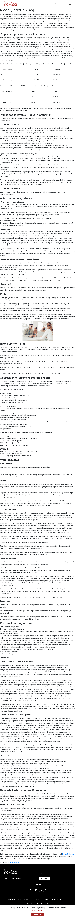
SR (59, 4)
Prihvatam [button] (37, 915)
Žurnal (46, 899)
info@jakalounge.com (19, 878)
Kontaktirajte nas (68, 854)
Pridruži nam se (57, 899)
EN (55, 4)
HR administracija (13, 862)
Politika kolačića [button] (37, 910)
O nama (37, 899)
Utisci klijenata (42, 903)
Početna (11, 899)
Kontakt (30, 903)
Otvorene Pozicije (25, 899)
